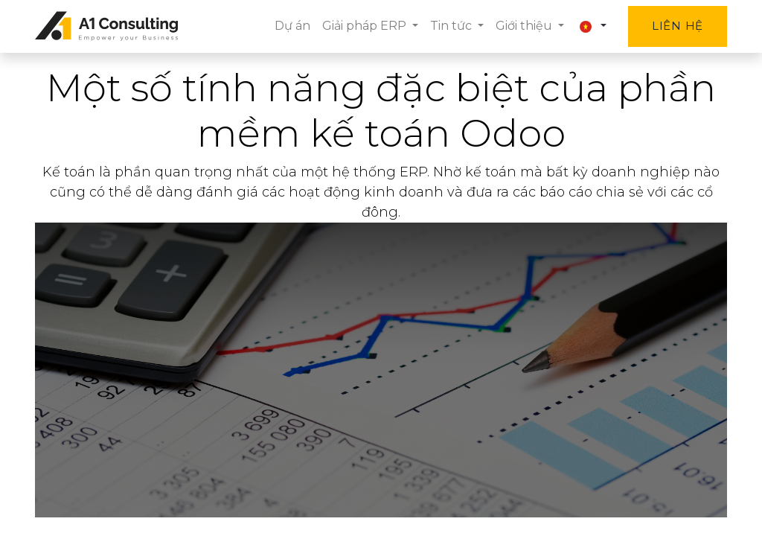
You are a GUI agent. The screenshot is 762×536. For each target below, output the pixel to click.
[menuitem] (292, 26)
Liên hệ (677, 26)
